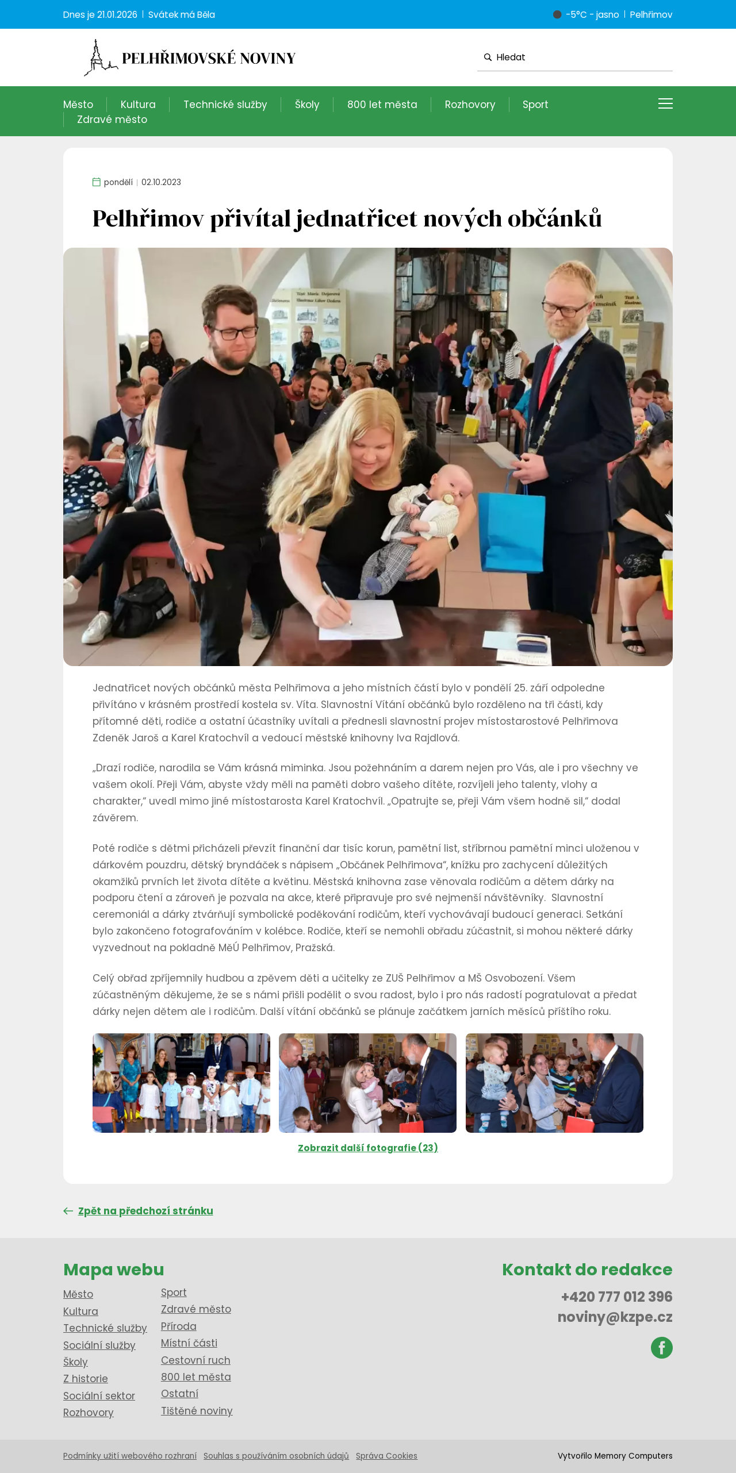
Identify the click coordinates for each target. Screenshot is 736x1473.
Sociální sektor (99, 1396)
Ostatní (179, 1394)
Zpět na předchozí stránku (138, 1210)
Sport (536, 104)
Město (78, 104)
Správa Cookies (386, 1456)
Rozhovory (470, 104)
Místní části (189, 1343)
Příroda (179, 1326)
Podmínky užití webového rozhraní (130, 1456)
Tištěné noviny (197, 1411)
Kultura (138, 104)
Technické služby (225, 104)
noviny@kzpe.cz (615, 1316)
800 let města (382, 104)
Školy (307, 104)
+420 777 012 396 (617, 1296)
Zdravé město (112, 119)
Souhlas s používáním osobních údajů (276, 1456)
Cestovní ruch (196, 1360)
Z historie (85, 1379)
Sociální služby (99, 1345)
